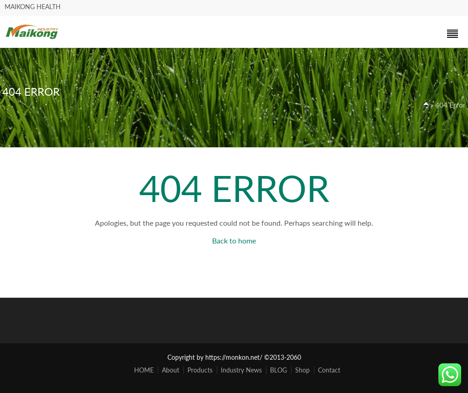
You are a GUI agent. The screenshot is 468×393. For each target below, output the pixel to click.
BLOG (278, 370)
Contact (329, 370)
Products (200, 370)
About (170, 370)
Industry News (241, 370)
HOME (144, 370)
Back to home (234, 240)
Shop (302, 370)
